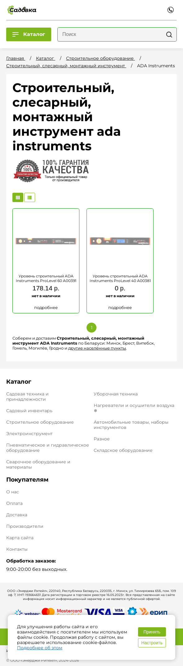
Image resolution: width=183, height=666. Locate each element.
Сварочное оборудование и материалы (38, 464)
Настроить (152, 642)
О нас (12, 492)
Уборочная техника (116, 394)
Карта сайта (19, 537)
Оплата (14, 503)
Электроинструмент (29, 433)
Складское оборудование (123, 450)
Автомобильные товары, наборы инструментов (131, 424)
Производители (24, 526)
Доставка (16, 515)
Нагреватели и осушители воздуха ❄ (134, 408)
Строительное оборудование (40, 422)
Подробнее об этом (39, 648)
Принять (151, 631)
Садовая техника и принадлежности (27, 396)
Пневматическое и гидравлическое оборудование (47, 447)
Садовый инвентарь (29, 410)
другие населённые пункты (97, 348)
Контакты (17, 549)
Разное (102, 439)
